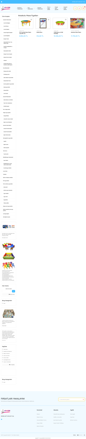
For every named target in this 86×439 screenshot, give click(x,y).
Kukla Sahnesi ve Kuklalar (8, 99)
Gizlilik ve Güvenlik (58, 417)
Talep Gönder (4, 325)
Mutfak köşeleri (6, 106)
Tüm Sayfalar (12, 364)
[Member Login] (79, 8)
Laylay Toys (21, 30)
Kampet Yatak (6, 38)
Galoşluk (5, 60)
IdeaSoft (36, 438)
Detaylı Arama (12, 294)
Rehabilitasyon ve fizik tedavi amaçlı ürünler (8, 164)
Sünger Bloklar (6, 115)
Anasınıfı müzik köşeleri (8, 128)
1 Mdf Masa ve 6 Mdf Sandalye (58, 33)
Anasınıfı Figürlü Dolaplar (8, 32)
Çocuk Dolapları (6, 29)
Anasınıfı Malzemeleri (7, 96)
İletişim (38, 414)
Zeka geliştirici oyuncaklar (8, 138)
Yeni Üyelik (72, 414)
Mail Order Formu (5, 237)
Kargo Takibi (39, 423)
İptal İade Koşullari (58, 420)
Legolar (5, 141)
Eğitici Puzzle (6, 144)
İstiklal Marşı (39, 32)
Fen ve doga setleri (6, 109)
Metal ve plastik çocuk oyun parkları (8, 210)
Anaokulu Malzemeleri (7, 19)
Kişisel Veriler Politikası (59, 423)
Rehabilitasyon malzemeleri (8, 157)
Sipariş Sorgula (40, 426)
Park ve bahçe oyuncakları (8, 183)
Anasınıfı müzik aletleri (7, 125)
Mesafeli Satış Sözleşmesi (59, 414)
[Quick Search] (6, 291)
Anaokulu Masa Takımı (76, 32)
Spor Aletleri (6, 160)
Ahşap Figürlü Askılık (7, 50)
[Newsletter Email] (71, 399)
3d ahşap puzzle (6, 74)
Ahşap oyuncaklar (7, 87)
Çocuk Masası (6, 26)
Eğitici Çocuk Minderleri (8, 122)
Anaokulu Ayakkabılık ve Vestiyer (8, 47)
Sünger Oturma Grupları (8, 54)
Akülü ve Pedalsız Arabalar (8, 177)
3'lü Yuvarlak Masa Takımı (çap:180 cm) (25, 33)
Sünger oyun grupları (7, 112)
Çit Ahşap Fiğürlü (6, 213)
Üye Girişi (72, 417)
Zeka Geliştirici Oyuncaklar (8, 77)
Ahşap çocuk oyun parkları (8, 206)
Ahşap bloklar (6, 90)
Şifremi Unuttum (73, 420)
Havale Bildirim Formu (41, 420)
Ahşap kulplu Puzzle (7, 80)
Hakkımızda (4, 340)
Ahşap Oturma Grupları (8, 57)
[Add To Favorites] (31, 19)
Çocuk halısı (5, 171)
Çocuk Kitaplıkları (7, 35)
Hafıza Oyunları (6, 147)
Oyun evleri (6, 196)
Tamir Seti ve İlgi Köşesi (8, 103)
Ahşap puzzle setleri (7, 71)
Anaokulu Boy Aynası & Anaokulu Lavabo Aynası (8, 64)
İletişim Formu (40, 417)
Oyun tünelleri (6, 193)
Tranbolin (4, 174)
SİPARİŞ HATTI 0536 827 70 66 (78, 1)
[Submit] (83, 399)
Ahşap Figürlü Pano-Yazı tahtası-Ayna (8, 43)
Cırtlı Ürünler (6, 93)
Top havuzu (5, 150)
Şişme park (6, 187)
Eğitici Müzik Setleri (7, 134)
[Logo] (5, 8)
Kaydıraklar (6, 199)
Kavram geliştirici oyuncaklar (9, 83)
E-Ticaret (40, 438)
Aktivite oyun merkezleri (8, 190)
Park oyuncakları (6, 180)
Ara (13, 291)
